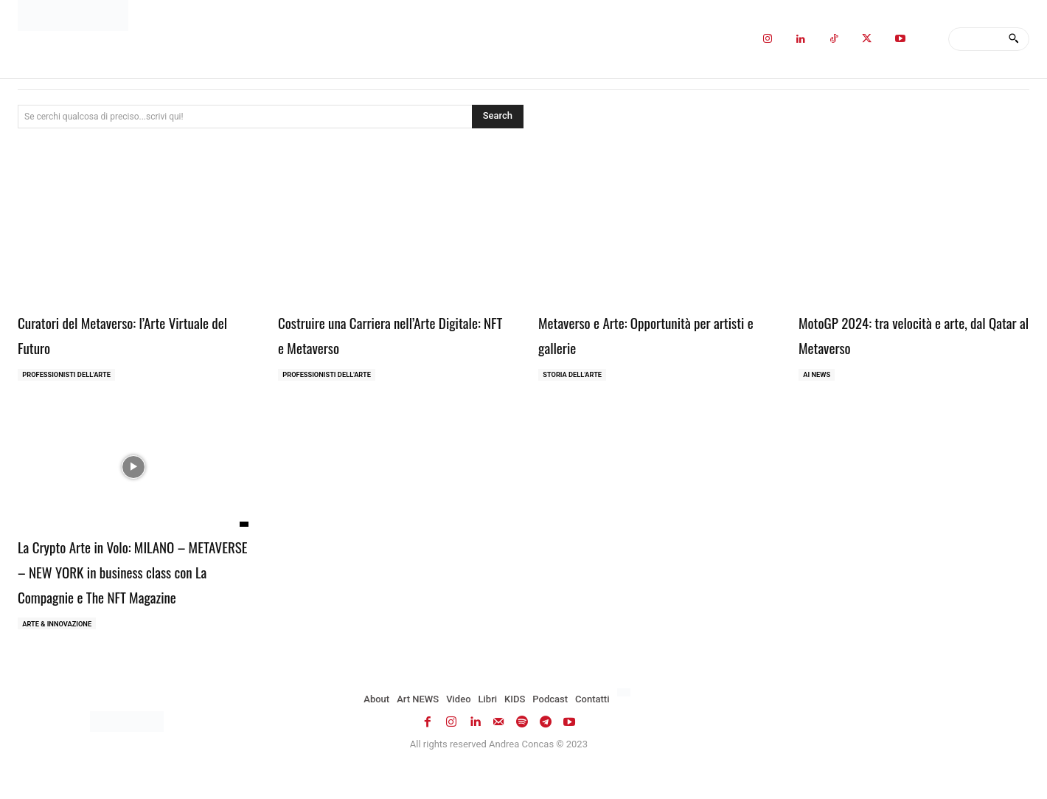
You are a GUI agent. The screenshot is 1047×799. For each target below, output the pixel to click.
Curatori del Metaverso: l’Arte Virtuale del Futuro (111, 333)
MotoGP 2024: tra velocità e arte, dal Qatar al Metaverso (905, 333)
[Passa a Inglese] (625, 722)
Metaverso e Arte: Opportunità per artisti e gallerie (647, 333)
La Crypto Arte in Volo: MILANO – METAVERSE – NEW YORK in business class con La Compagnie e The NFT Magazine (129, 584)
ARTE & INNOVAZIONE (60, 652)
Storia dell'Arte (575, 376)
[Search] (1013, 39)
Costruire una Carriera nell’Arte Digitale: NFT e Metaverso (377, 333)
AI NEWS (818, 376)
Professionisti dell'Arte (70, 376)
